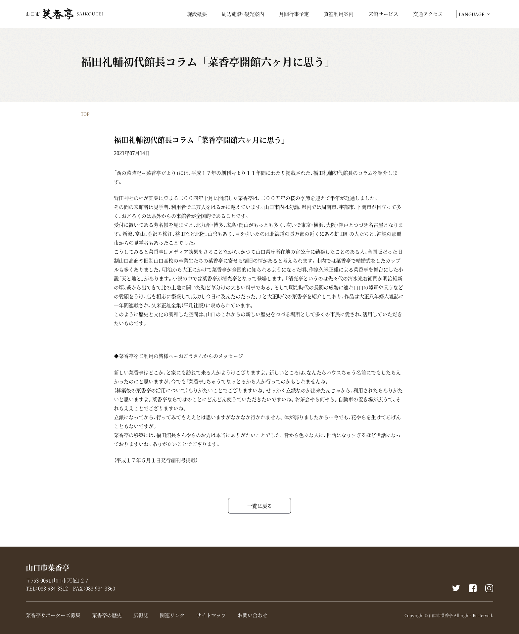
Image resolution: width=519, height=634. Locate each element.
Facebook (473, 588)
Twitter (456, 588)
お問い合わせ (252, 615)
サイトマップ (211, 615)
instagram (489, 588)
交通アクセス (428, 15)
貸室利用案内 (339, 15)
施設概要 (197, 15)
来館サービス (383, 15)
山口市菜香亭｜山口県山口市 (64, 14)
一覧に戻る (259, 505)
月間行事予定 (294, 15)
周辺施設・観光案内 (243, 15)
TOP (85, 114)
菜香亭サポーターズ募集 (53, 615)
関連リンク (172, 615)
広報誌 (140, 615)
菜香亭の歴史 (107, 615)
